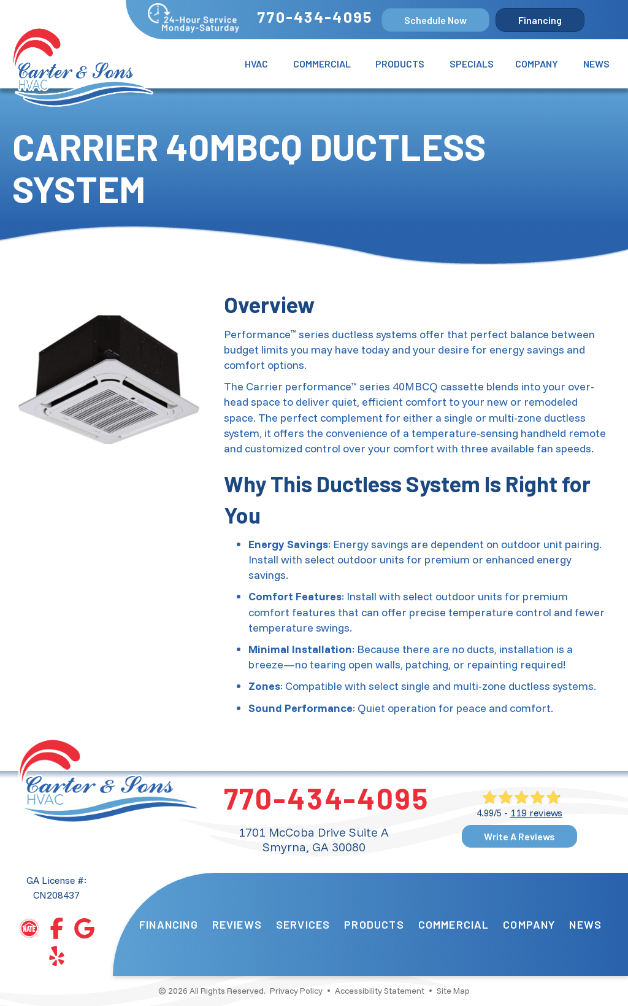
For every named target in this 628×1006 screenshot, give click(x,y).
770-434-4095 (314, 16)
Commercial (322, 63)
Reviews (237, 924)
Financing (168, 924)
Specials (472, 63)
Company (536, 63)
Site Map (453, 990)
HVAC (256, 63)
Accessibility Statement (379, 990)
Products (399, 63)
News (596, 63)
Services (303, 924)
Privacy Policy (296, 990)
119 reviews (536, 813)
